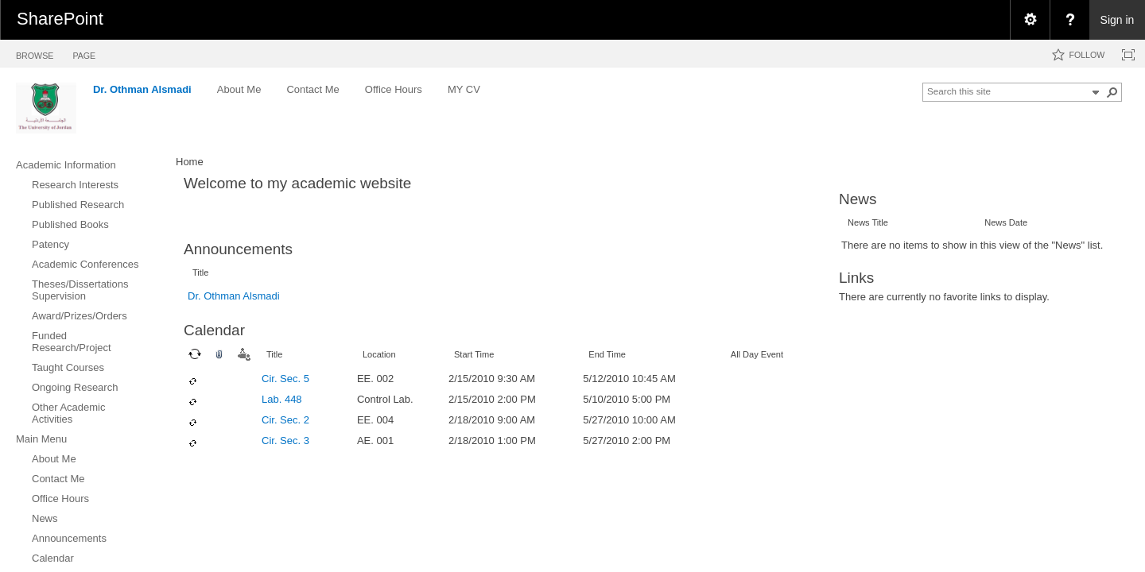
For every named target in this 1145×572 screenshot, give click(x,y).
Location (379, 354)
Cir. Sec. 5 (285, 379)
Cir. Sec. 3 (285, 440)
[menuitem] (1030, 20)
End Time (607, 354)
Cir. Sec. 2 (285, 420)
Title (200, 272)
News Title (868, 222)
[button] (1112, 92)
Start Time (474, 354)
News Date (1005, 222)
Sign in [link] (1117, 20)
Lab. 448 (282, 399)
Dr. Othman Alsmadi (234, 296)
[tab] (34, 53)
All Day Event (757, 354)
